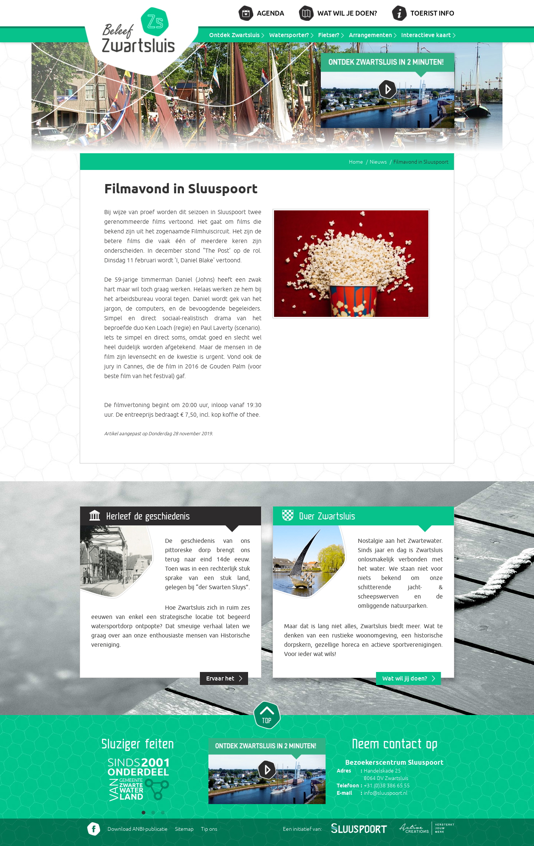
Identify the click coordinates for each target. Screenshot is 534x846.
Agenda (270, 13)
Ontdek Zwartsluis (234, 35)
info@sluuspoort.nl (386, 793)
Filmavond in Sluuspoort (420, 162)
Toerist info (432, 13)
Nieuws (378, 162)
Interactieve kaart (426, 35)
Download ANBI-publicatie (138, 829)
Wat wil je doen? (347, 13)
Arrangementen (370, 35)
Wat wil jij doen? (404, 678)
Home (356, 162)
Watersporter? (289, 35)
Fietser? (328, 35)
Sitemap (184, 829)
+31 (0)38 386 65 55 (387, 785)
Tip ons (209, 829)
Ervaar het (220, 678)
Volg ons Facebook (93, 829)
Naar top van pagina (267, 714)
